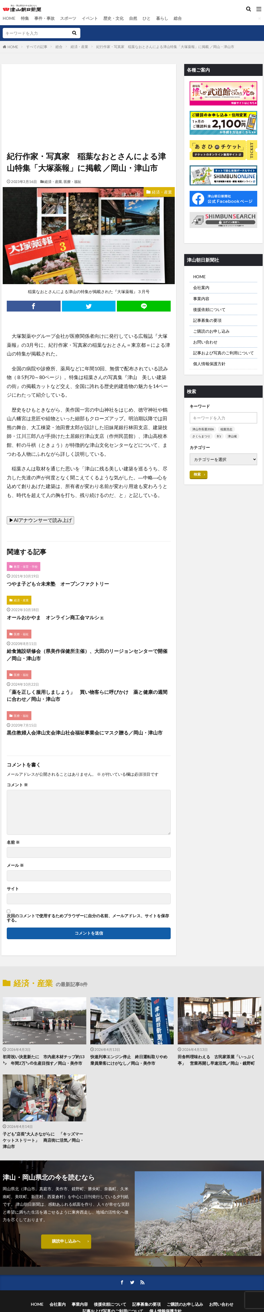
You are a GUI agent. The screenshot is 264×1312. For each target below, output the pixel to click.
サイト (13, 889)
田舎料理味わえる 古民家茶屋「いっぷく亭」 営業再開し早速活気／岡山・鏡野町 (216, 1059)
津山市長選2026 (203, 429)
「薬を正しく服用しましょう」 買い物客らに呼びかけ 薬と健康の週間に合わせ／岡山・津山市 (87, 695)
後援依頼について (209, 309)
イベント (90, 18)
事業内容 (201, 298)
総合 (178, 18)
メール (15, 865)
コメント (17, 785)
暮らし (162, 18)
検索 (197, 474)
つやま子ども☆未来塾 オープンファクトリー (58, 584)
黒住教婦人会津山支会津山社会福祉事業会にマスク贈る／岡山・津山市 (85, 733)
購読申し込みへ (66, 1241)
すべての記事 (36, 46)
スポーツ (68, 18)
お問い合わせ (205, 341)
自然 (133, 18)
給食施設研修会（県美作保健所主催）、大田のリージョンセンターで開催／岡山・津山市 (87, 654)
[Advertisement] (88, 88)
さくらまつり (201, 436)
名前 (13, 842)
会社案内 (201, 287)
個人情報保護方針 (209, 363)
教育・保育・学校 (26, 566)
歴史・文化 (113, 18)
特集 (25, 18)
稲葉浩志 (226, 429)
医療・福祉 (72, 181)
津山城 (232, 436)
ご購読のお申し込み (211, 331)
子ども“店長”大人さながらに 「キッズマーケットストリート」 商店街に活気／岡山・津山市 (43, 1140)
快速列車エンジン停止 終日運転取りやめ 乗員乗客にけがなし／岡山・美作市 (130, 1059)
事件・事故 (44, 18)
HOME (9, 18)
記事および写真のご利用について (223, 352)
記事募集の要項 (207, 320)
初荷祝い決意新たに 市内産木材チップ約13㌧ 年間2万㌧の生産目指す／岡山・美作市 (44, 1059)
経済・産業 (79, 46)
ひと (147, 18)
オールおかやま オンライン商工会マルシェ (55, 617)
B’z (219, 436)
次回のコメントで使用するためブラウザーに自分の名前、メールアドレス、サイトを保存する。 (88, 918)
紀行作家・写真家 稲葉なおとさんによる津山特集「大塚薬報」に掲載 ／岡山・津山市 (165, 46)
